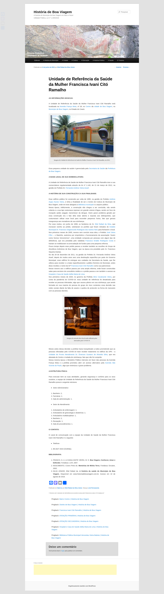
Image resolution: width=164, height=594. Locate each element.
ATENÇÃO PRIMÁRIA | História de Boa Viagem (77, 516)
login (63, 551)
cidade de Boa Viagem (103, 106)
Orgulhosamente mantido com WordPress (82, 586)
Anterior (117, 67)
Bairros (59, 488)
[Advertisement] (75, 570)
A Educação (85, 60)
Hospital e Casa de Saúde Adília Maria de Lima (67, 274)
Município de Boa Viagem (58, 109)
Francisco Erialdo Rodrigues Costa (99, 241)
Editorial (37, 60)
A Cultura (75, 60)
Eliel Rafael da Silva (103, 224)
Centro (88, 106)
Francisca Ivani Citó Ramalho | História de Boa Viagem (80, 510)
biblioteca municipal (85, 205)
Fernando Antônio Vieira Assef (77, 188)
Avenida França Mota (68, 106)
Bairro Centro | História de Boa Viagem (74, 499)
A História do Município (50, 60)
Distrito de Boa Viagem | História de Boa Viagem (77, 505)
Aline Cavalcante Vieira (102, 277)
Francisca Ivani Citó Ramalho (82, 266)
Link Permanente (93, 488)
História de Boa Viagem (53, 12)
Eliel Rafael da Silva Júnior (66, 67)
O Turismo (120, 60)
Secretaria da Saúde (97, 168)
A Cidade (65, 60)
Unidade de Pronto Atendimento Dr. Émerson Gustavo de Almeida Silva (78, 354)
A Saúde (111, 60)
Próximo (126, 67)
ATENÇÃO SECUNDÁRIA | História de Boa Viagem (78, 521)
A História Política (98, 60)
